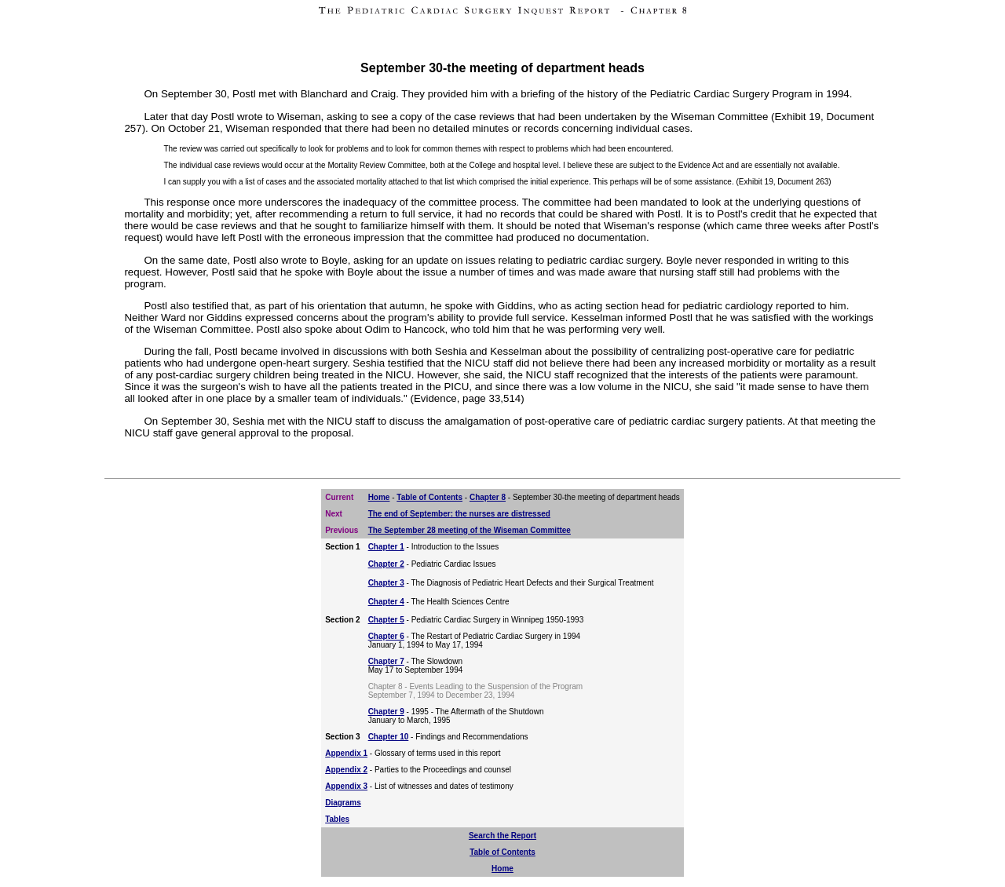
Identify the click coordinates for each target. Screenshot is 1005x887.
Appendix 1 (346, 753)
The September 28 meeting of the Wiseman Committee (469, 530)
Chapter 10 (388, 736)
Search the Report (502, 835)
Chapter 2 (386, 564)
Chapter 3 (386, 583)
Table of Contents (429, 497)
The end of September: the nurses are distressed (459, 513)
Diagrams (343, 802)
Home (379, 497)
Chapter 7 (386, 661)
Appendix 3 (346, 786)
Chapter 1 (386, 546)
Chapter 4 (386, 601)
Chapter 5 (386, 619)
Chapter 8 (488, 497)
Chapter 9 (386, 711)
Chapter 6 (386, 636)
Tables (337, 819)
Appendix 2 (346, 769)
